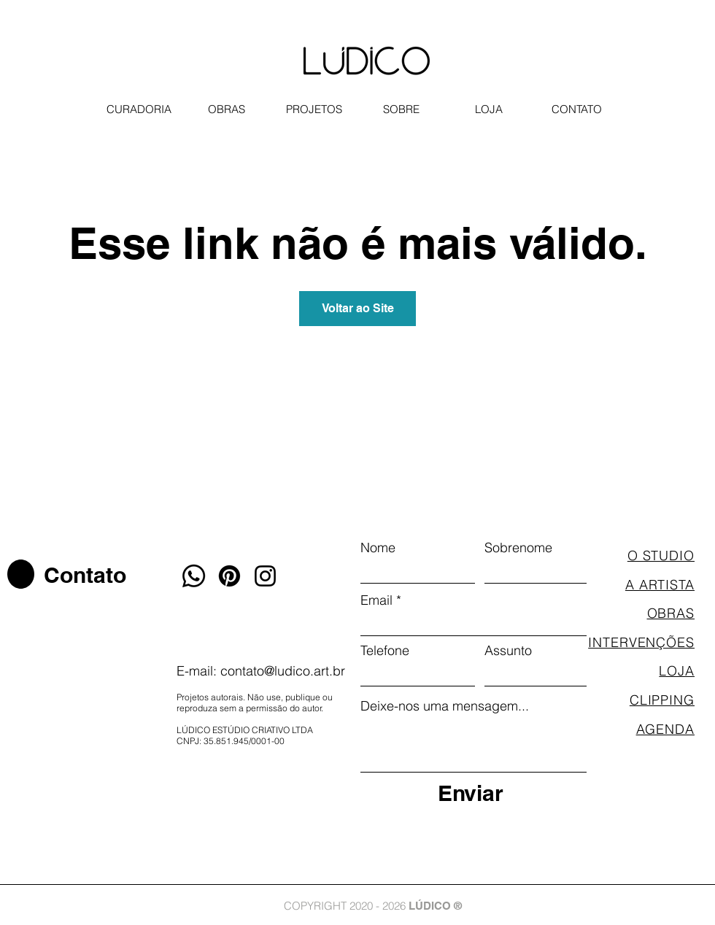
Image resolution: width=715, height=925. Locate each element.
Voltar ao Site (358, 308)
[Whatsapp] (193, 576)
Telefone (384, 650)
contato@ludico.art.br (282, 670)
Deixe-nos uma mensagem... (444, 706)
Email (376, 600)
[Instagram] (265, 576)
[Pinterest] (229, 576)
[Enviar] (471, 793)
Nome (377, 547)
